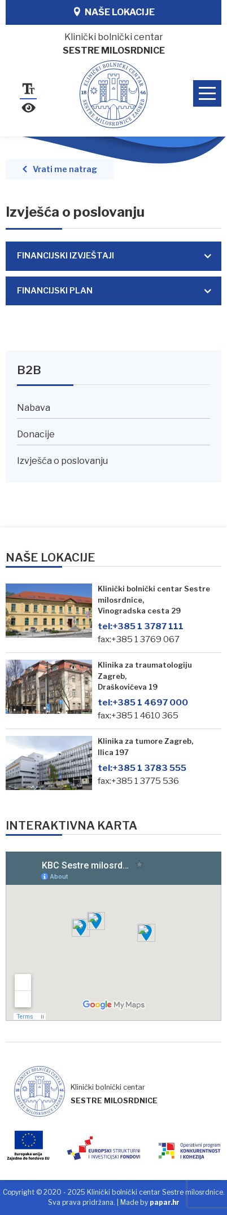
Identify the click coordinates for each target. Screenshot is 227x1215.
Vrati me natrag (65, 169)
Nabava (33, 407)
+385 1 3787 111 (141, 626)
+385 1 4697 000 (143, 702)
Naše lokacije (120, 12)
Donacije (36, 434)
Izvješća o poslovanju (62, 460)
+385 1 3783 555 (142, 767)
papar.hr (165, 1202)
